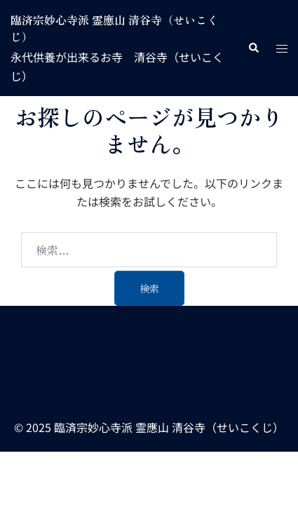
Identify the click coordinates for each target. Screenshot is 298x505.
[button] (253, 48)
